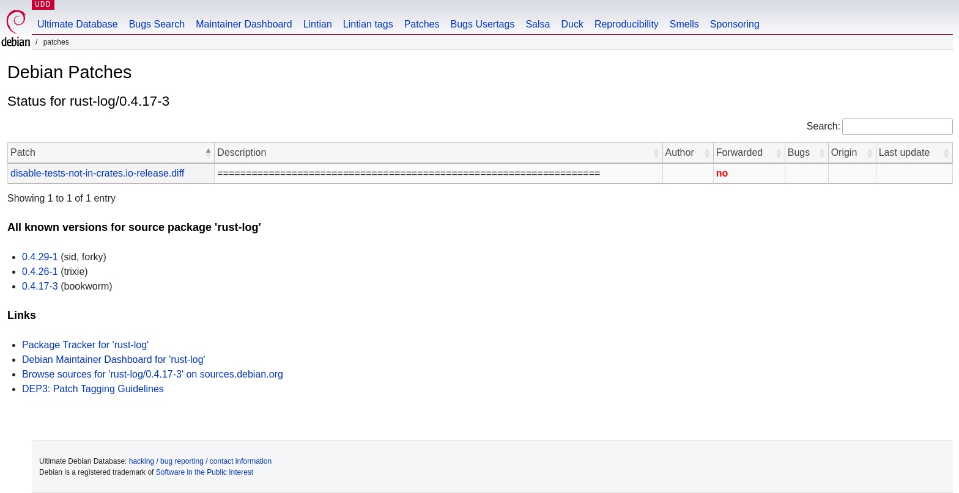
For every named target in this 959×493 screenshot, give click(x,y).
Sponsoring (735, 24)
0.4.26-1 (40, 271)
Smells (684, 24)
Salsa (537, 24)
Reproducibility (626, 24)
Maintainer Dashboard (244, 24)
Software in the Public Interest (204, 472)
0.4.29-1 (40, 257)
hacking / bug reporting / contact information (200, 461)
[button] (208, 153)
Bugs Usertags (482, 24)
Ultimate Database (77, 24)
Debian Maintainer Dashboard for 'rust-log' (114, 359)
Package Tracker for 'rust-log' (85, 345)
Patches (422, 24)
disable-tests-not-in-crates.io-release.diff (97, 173)
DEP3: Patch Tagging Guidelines (93, 389)
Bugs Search (157, 24)
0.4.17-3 (40, 286)
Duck (572, 24)
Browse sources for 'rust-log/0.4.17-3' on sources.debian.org (152, 374)
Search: (823, 126)
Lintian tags (368, 24)
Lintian (317, 24)
